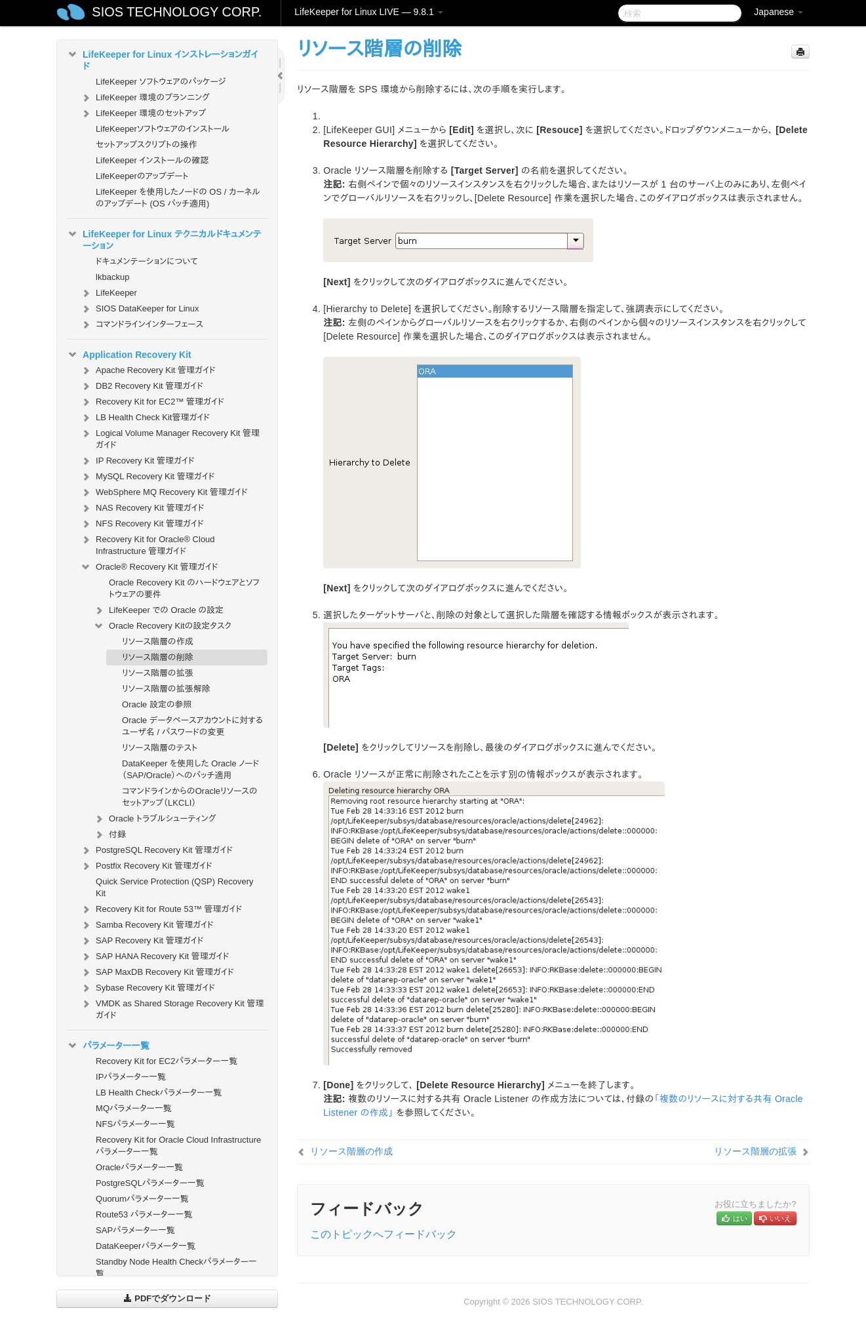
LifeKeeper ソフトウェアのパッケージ (161, 82)
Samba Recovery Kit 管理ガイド (147, 925)
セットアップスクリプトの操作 (146, 144)
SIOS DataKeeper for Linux (139, 309)
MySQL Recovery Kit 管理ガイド (147, 476)
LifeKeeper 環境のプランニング (145, 98)
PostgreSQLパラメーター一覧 (150, 1183)
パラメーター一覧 (108, 1046)
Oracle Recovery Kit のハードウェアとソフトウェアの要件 (184, 588)
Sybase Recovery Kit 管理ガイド (147, 988)
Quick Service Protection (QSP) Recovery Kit (175, 887)
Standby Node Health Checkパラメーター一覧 (176, 1267)
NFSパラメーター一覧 (135, 1124)
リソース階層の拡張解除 (166, 689)
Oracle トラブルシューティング (154, 819)
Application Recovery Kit (129, 355)
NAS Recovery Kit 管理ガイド (142, 508)
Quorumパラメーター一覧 (142, 1199)
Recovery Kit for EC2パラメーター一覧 (166, 1061)
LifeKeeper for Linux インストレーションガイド (162, 59)
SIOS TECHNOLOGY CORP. (177, 12)
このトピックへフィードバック (383, 1234)
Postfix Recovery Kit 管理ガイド (146, 866)
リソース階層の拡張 (157, 673)
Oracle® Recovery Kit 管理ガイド (149, 567)
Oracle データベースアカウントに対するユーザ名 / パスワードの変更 (192, 726)
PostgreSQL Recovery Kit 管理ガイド (156, 850)
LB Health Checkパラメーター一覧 (159, 1092)
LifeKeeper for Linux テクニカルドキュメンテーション (164, 238)
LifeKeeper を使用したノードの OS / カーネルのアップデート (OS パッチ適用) (178, 197)
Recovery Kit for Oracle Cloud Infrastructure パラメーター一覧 (178, 1145)
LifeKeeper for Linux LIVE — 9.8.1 (368, 12)
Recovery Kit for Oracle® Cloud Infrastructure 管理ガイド (147, 544)
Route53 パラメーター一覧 (144, 1214)
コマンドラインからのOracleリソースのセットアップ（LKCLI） (190, 797)
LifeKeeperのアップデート (142, 176)
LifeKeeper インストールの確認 (152, 160)
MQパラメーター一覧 (134, 1108)
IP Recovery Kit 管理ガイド (137, 461)
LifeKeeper (108, 293)
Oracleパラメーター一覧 (139, 1167)
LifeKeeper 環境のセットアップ (143, 113)
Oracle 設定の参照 (157, 704)
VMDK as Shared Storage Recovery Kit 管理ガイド (172, 1008)
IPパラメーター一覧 (131, 1077)
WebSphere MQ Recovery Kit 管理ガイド (164, 492)
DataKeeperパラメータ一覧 (145, 1246)
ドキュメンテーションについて (147, 261)
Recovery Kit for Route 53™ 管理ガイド (161, 909)
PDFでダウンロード (167, 1298)
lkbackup (112, 277)
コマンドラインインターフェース (141, 324)
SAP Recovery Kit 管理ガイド (141, 941)
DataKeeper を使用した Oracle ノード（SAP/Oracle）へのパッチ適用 (190, 769)
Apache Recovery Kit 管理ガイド (148, 370)
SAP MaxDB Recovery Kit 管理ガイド (157, 972)
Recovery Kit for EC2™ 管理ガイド (152, 402)
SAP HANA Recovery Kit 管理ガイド (154, 956)
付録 (109, 834)
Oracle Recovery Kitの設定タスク (162, 626)
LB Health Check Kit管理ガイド (145, 417)
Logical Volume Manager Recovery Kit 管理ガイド (170, 437)
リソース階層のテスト (159, 748)
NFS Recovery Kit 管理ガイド (142, 524)
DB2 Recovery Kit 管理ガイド (141, 386)
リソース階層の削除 (157, 657)
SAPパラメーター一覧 (135, 1230)
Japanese (778, 12)
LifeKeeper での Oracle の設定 (158, 610)
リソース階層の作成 (157, 641)
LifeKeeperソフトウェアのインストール (163, 129)
